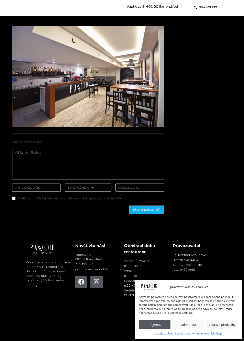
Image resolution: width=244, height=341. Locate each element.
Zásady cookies (163, 333)
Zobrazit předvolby (222, 324)
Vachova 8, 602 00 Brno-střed (152, 7)
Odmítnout (188, 324)
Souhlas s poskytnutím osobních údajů (198, 333)
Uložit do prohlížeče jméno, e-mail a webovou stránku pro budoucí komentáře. (70, 198)
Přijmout (155, 324)
